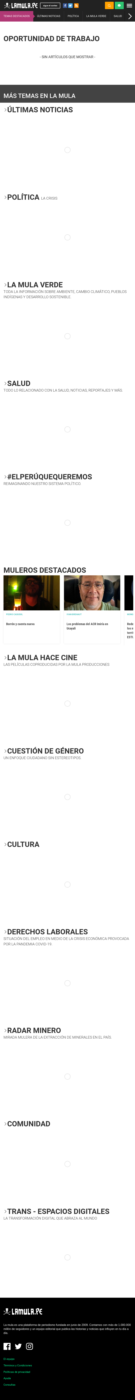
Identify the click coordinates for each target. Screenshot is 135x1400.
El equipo (9, 1359)
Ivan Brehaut (74, 614)
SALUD (118, 16)
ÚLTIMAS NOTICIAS (48, 16)
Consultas (9, 1384)
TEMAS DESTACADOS (17, 16)
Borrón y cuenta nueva (20, 624)
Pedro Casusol (14, 614)
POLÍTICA (73, 16)
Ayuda (7, 1378)
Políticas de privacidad (17, 1372)
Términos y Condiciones (18, 1365)
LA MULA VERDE (96, 16)
